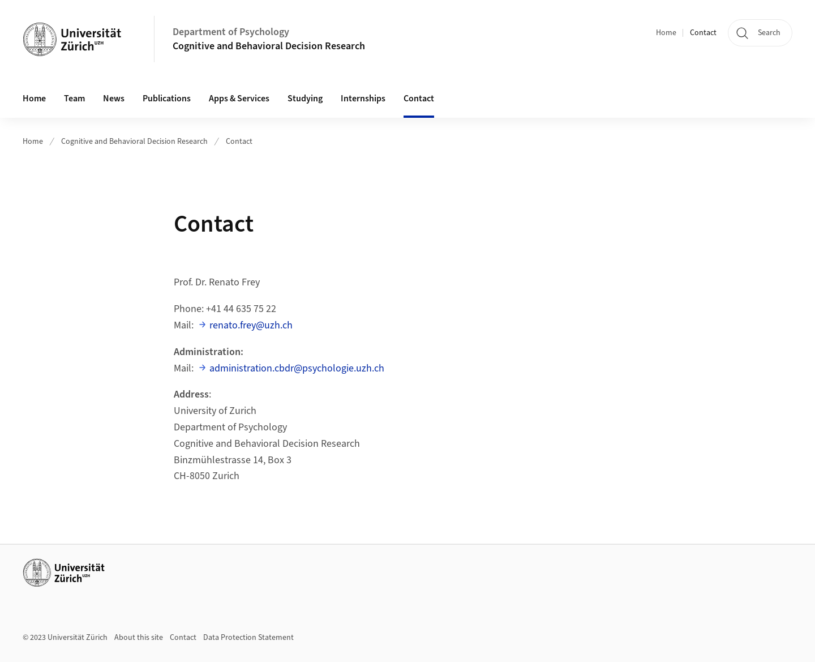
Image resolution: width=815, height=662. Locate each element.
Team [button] (74, 98)
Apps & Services (239, 98)
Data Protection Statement (248, 637)
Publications (167, 98)
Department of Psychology (231, 32)
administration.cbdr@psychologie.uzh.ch (296, 368)
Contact (703, 33)
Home (666, 33)
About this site (138, 637)
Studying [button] (305, 98)
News (114, 98)
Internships (363, 98)
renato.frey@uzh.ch (251, 325)
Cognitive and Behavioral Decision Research (269, 46)
